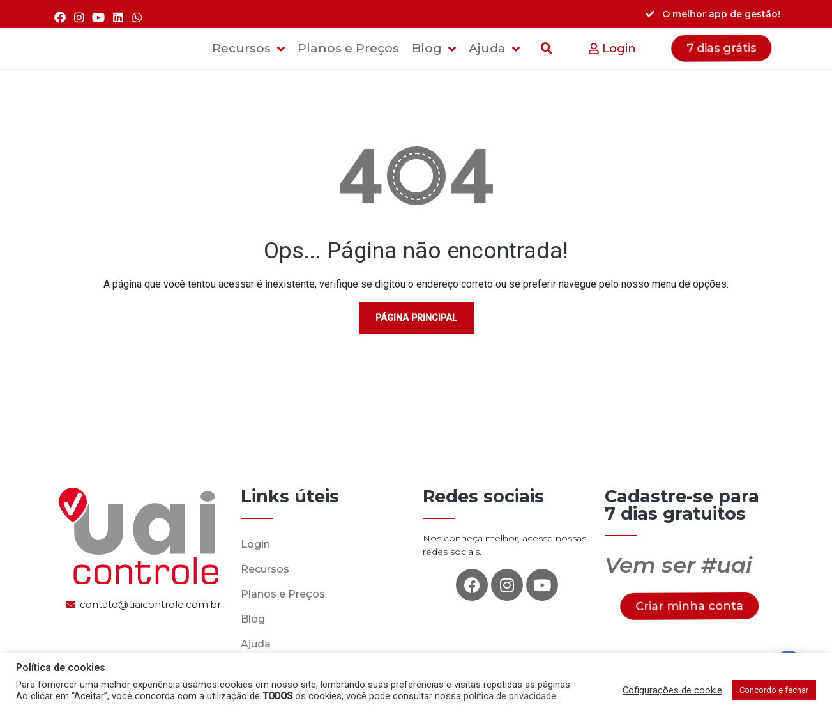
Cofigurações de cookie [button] (672, 690)
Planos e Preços (283, 594)
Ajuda (256, 644)
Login (255, 544)
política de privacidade (510, 696)
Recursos (265, 569)
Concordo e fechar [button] (773, 690)
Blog (253, 619)
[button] (612, 49)
